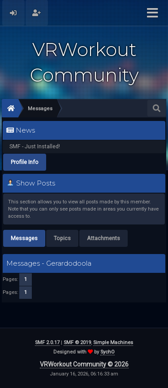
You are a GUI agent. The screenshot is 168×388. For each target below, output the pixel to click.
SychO (107, 352)
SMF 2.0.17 (47, 342)
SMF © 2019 (77, 342)
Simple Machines (113, 342)
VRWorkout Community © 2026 (84, 364)
